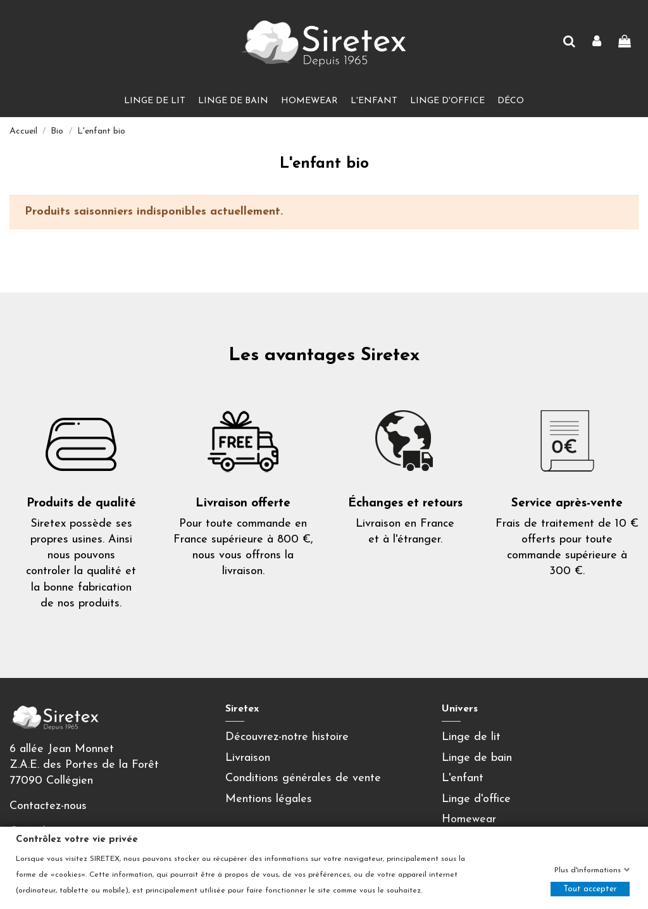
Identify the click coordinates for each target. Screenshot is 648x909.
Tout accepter (590, 890)
